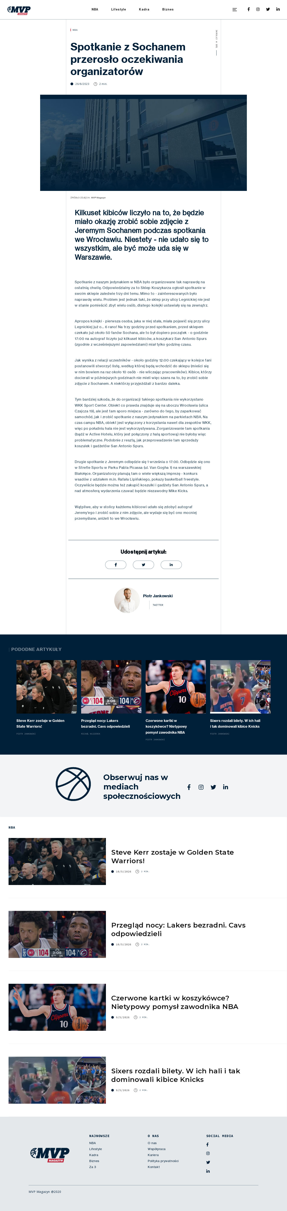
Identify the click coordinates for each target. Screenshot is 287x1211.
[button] (234, 9)
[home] (19, 9)
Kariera (153, 1155)
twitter (158, 604)
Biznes (168, 9)
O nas (152, 1143)
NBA (95, 9)
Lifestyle (118, 9)
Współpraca (157, 1149)
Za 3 (92, 1167)
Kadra (144, 9)
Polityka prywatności (163, 1161)
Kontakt (154, 1167)
